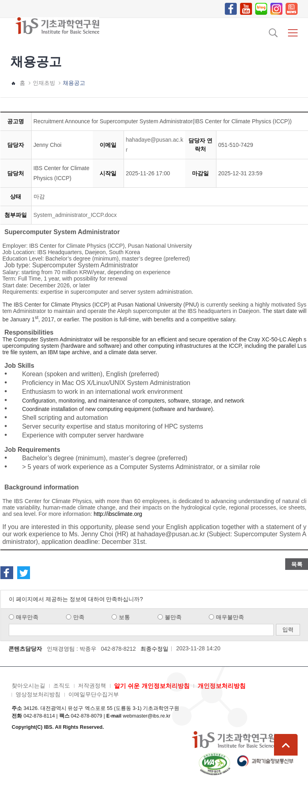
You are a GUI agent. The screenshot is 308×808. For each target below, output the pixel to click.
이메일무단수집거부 (93, 694)
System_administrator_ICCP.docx (75, 215)
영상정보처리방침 (38, 694)
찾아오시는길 (28, 685)
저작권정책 (92, 685)
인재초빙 (44, 83)
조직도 (61, 685)
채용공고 (74, 83)
